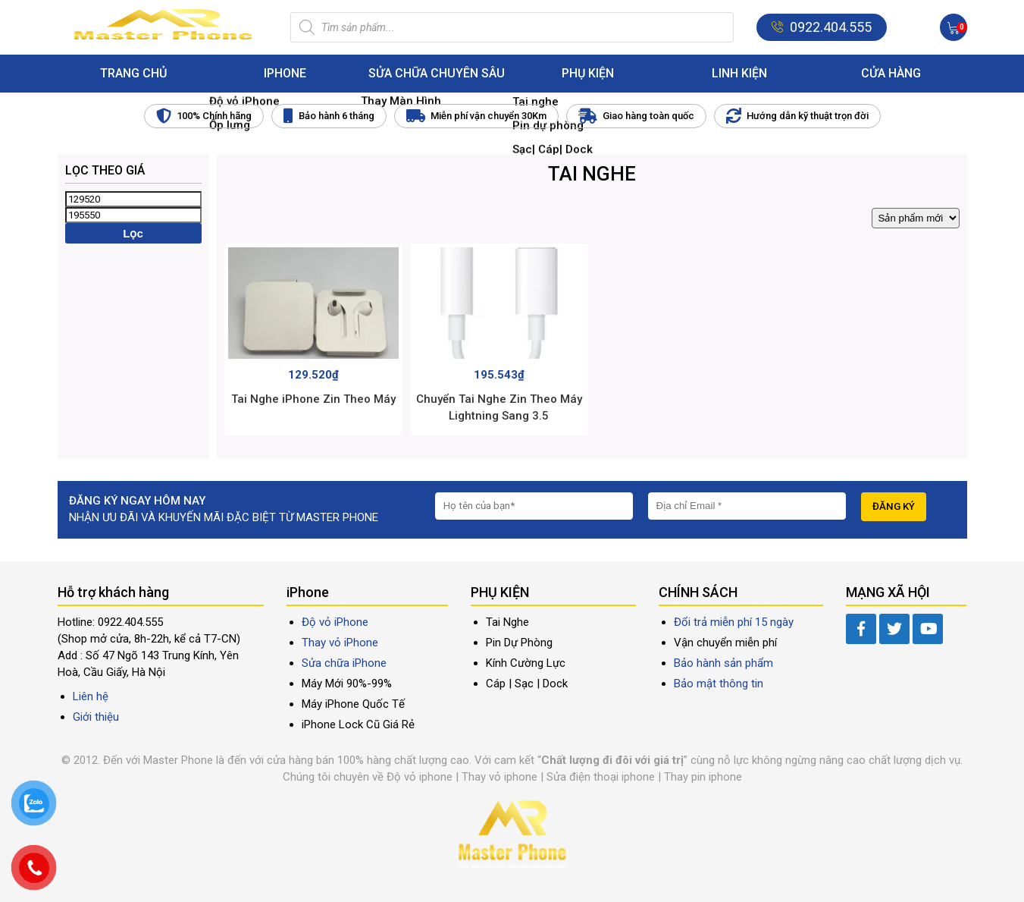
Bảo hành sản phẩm (723, 663)
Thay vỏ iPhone (340, 642)
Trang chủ (133, 73)
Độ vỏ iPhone (335, 622)
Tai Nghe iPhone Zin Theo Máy (313, 399)
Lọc (133, 233)
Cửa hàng (891, 73)
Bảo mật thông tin (718, 683)
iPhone (285, 73)
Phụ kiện (588, 73)
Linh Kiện (739, 73)
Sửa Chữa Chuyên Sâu (436, 73)
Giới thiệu (96, 717)
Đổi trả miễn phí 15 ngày (734, 622)
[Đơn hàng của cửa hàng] (916, 218)
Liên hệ (90, 696)
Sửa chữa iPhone (344, 663)
